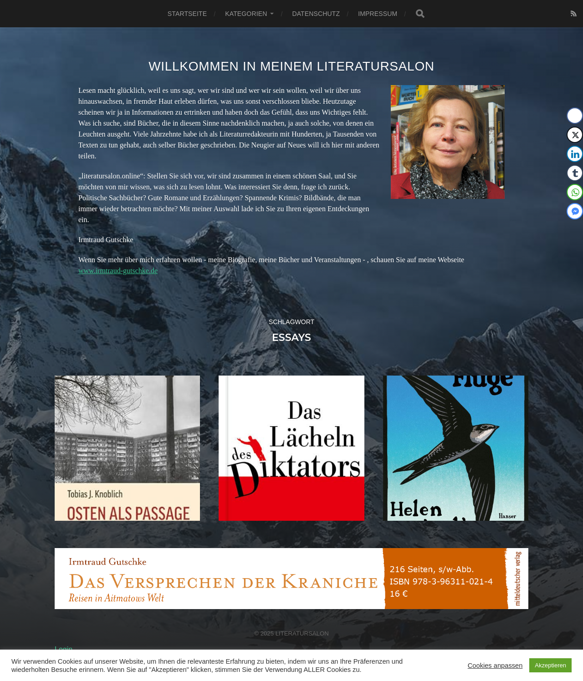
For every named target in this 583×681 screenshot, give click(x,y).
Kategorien (246, 13)
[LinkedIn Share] (575, 154)
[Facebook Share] (575, 115)
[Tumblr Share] (575, 173)
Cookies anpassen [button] (495, 665)
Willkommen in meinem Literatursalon (291, 66)
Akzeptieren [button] (550, 665)
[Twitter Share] (575, 135)
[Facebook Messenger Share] (575, 211)
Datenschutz (316, 13)
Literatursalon (302, 633)
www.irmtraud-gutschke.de (118, 270)
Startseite (187, 13)
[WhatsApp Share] (575, 192)
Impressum (377, 13)
